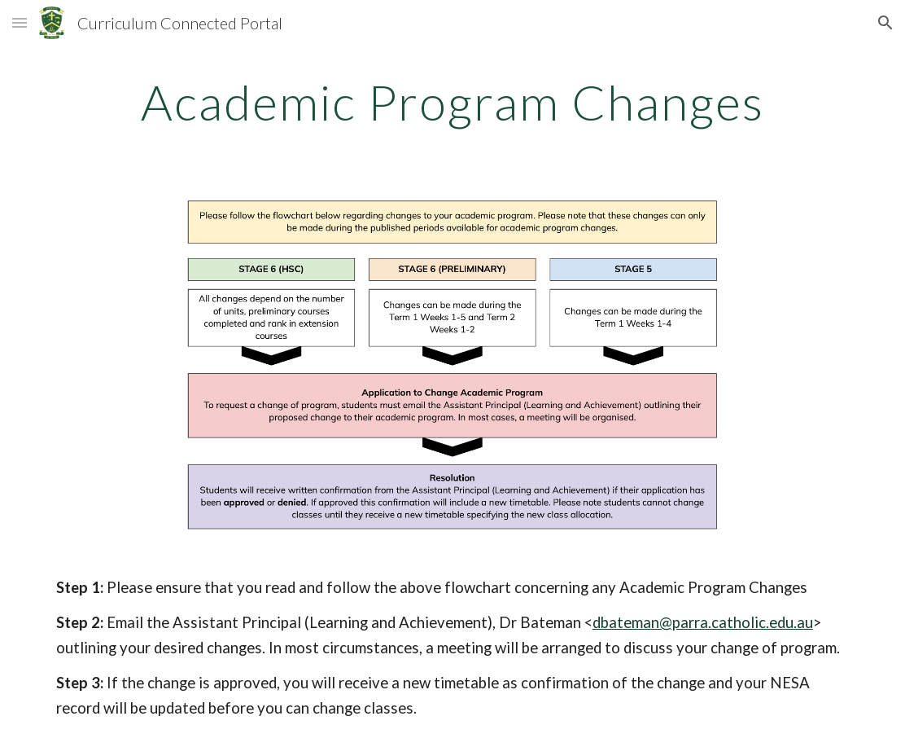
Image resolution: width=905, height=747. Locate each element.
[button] (19, 22)
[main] (453, 101)
